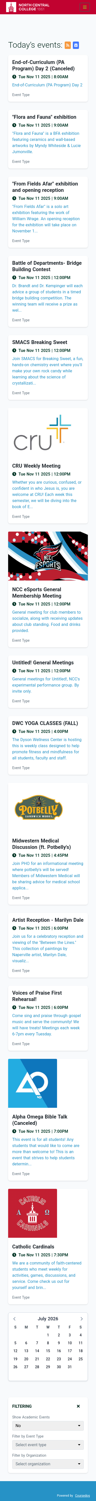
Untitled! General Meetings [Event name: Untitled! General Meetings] (43, 663)
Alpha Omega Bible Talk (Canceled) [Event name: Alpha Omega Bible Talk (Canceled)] (39, 1120)
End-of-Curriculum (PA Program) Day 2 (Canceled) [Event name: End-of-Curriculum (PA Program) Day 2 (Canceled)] (43, 65)
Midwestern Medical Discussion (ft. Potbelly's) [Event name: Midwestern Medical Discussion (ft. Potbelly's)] (41, 844)
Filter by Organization (29, 1455)
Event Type (21, 95)
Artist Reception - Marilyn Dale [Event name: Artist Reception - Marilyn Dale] (48, 920)
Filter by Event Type (28, 1436)
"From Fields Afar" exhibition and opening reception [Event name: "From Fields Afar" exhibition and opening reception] (45, 187)
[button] (15, 1318)
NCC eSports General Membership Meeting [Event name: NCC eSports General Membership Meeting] (36, 592)
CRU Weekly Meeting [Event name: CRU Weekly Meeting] (36, 466)
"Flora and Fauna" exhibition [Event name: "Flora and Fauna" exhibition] (44, 117)
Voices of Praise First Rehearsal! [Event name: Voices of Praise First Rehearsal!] (37, 996)
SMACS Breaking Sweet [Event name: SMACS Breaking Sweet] (39, 342)
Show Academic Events (31, 1417)
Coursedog (82, 1495)
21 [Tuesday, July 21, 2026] (37, 1359)
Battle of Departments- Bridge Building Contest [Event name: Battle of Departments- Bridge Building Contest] (47, 266)
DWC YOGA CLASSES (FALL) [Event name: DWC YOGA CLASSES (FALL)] (45, 723)
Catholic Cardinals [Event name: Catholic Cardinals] (33, 1247)
